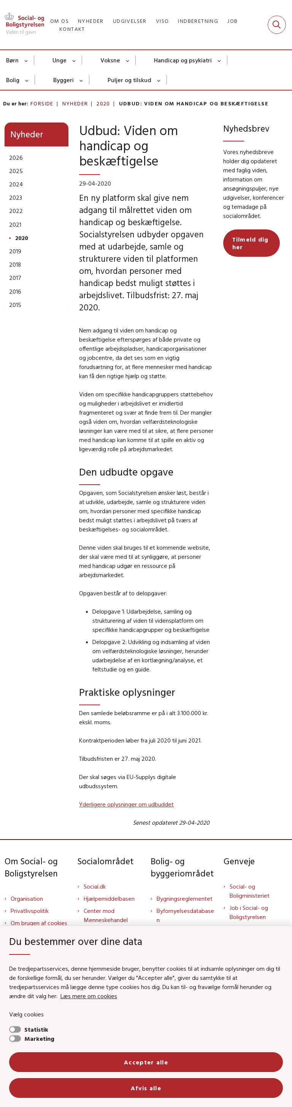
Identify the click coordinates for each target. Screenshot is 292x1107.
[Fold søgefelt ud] (277, 25)
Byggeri (63, 80)
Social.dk (95, 886)
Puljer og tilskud (129, 80)
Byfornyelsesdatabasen (185, 915)
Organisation (27, 898)
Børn (12, 60)
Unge (59, 60)
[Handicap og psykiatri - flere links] (219, 60)
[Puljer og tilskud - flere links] (159, 79)
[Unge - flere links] (74, 60)
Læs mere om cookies (88, 996)
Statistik (36, 1029)
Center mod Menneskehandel (106, 915)
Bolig (12, 80)
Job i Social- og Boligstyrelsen (249, 912)
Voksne (110, 60)
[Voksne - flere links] (128, 60)
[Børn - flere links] (26, 60)
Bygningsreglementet (185, 898)
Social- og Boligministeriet (250, 891)
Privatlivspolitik (30, 911)
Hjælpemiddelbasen (109, 898)
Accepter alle (146, 1062)
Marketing (39, 1038)
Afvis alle (146, 1088)
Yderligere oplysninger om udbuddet (126, 804)
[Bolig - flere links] (27, 79)
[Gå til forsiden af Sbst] (22, 24)
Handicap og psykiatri (183, 60)
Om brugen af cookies (39, 923)
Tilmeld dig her (250, 243)
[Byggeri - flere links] (81, 79)
